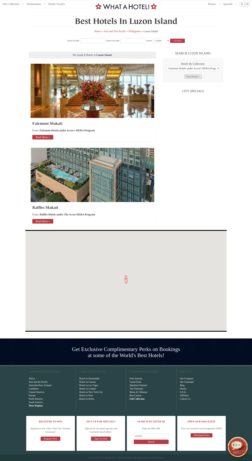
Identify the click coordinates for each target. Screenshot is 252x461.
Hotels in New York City (91, 392)
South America (36, 402)
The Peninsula (136, 388)
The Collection (11, 4)
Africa (32, 378)
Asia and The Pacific (114, 31)
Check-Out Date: (126, 40)
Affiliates (184, 395)
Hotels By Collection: (193, 63)
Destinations (34, 4)
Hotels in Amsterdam (89, 378)
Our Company (186, 378)
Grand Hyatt (135, 382)
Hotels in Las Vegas (88, 385)
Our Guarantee (187, 382)
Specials (228, 4)
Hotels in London (87, 388)
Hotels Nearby (56, 4)
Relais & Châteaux (138, 392)
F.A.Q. (183, 392)
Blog (182, 385)
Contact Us (185, 399)
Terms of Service (95, 457)
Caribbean (34, 388)
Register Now (50, 438)
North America (36, 399)
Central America (36, 392)
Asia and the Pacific (38, 382)
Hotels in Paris (86, 395)
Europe (32, 395)
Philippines (135, 31)
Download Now (201, 435)
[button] (126, 281)
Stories (183, 388)
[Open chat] (238, 447)
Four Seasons (136, 378)
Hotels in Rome (86, 399)
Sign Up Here (100, 438)
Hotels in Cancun (87, 382)
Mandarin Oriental (138, 385)
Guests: (149, 40)
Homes (212, 4)
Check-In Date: (86, 40)
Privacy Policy (158, 457)
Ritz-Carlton (135, 395)
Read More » (43, 137)
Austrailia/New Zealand (40, 385)
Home (97, 31)
